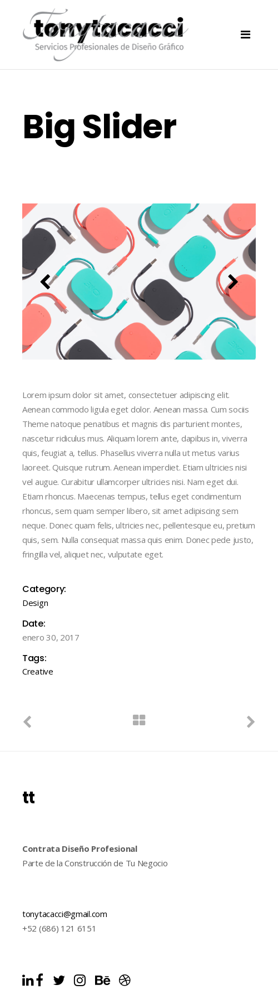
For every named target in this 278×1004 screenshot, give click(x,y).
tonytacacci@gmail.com (64, 913)
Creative (37, 671)
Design (35, 602)
